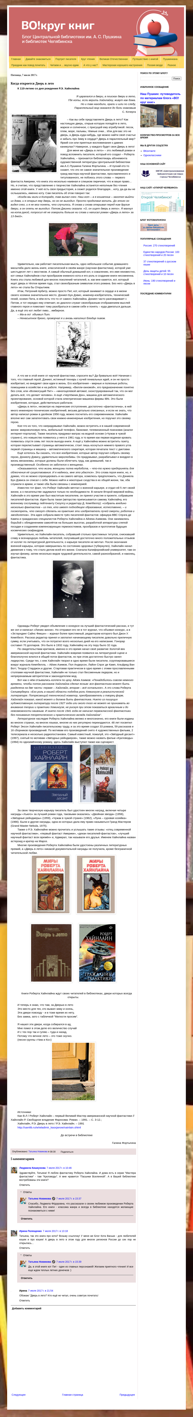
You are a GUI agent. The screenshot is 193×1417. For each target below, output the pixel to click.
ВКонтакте (149, 151)
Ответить (24, 1184)
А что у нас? (90, 65)
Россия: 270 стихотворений (159, 245)
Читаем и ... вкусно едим (64, 65)
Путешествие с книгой (145, 59)
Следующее (19, 1394)
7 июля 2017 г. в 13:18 (55, 1231)
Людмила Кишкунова (32, 1167)
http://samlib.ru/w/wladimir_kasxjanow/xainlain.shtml (49, 1127)
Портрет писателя (65, 59)
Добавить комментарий (26, 1308)
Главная (16, 59)
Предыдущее (127, 1394)
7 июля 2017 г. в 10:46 (59, 1167)
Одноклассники (152, 155)
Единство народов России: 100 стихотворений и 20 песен (161, 253)
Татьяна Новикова (38, 1151)
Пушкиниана (170, 59)
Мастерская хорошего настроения (122, 65)
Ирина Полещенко (30, 1231)
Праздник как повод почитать (28, 65)
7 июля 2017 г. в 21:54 (40, 1290)
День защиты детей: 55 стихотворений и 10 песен (158, 273)
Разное (172, 65)
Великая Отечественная (114, 59)
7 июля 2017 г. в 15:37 (68, 1198)
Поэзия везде (155, 65)
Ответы (27, 1192)
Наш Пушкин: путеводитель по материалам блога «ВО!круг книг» (160, 98)
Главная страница (72, 1394)
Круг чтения (88, 59)
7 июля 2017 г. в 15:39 (68, 1261)
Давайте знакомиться (38, 59)
